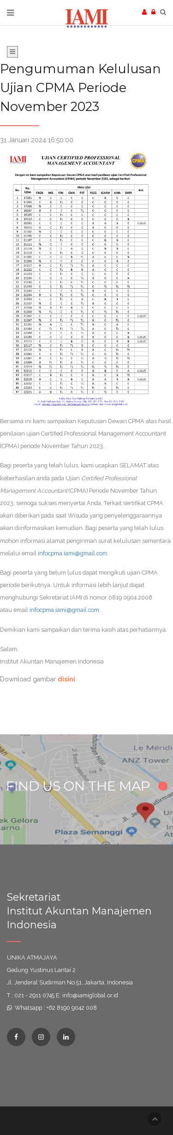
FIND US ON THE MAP (86, 786)
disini (66, 679)
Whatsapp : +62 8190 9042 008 (56, 1007)
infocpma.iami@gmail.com (72, 553)
